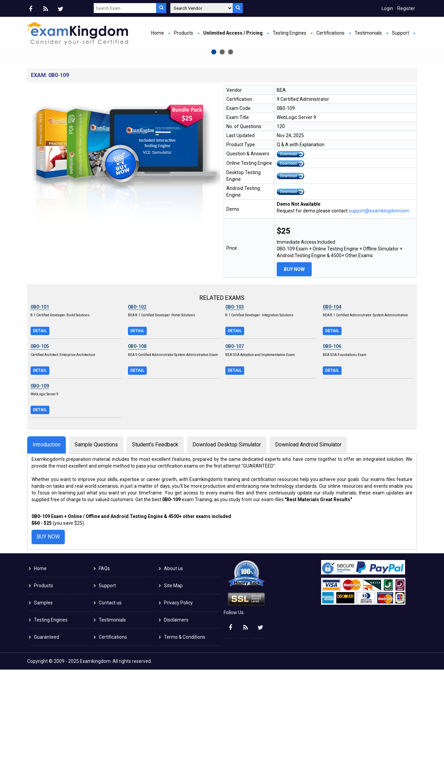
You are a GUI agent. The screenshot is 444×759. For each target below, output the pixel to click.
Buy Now (153, 126)
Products (183, 33)
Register (406, 8)
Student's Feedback (155, 534)
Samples (43, 692)
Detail (40, 420)
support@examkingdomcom (379, 300)
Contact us (110, 692)
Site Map (173, 675)
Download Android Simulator (308, 534)
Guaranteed (46, 726)
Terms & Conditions (184, 726)
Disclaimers (176, 709)
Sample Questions (96, 534)
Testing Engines (289, 33)
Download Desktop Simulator (226, 534)
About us (173, 658)
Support (400, 33)
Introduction (46, 534)
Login (387, 8)
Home (157, 33)
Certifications (330, 33)
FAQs (104, 658)
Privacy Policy (178, 692)
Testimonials (368, 33)
